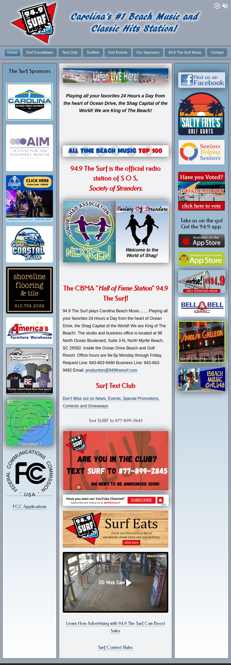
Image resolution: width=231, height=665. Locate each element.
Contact (217, 52)
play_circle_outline (217, 5)
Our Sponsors (148, 52)
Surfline (93, 52)
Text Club (70, 52)
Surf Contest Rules (115, 647)
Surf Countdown (39, 52)
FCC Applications (30, 506)
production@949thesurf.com (111, 370)
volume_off (225, 5)
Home (12, 52)
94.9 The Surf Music (185, 52)
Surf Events (118, 52)
